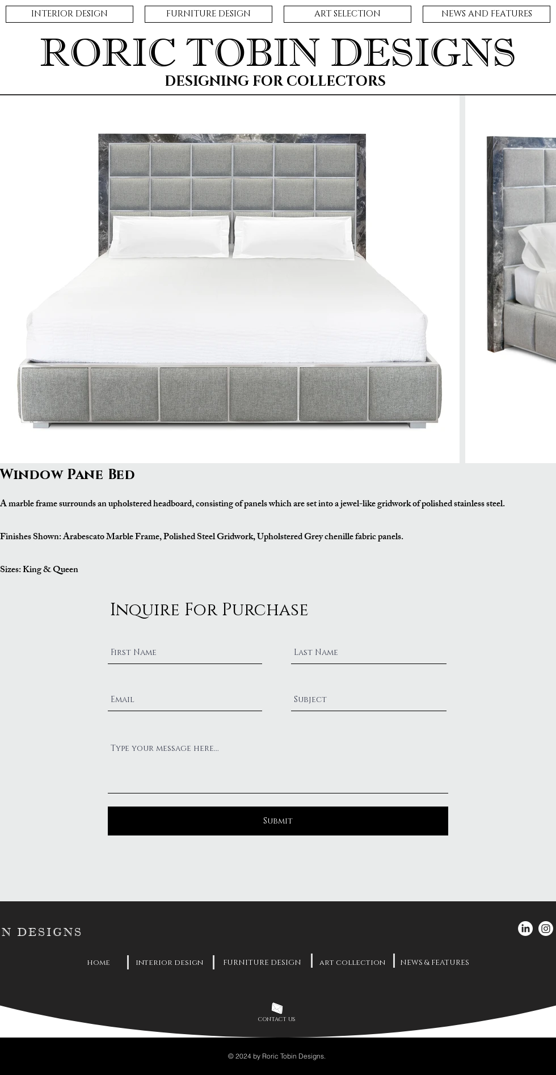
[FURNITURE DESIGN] (262, 962)
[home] (98, 962)
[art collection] (352, 962)
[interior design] (169, 962)
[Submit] (278, 821)
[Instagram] (545, 928)
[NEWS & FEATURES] (434, 962)
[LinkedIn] (525, 928)
